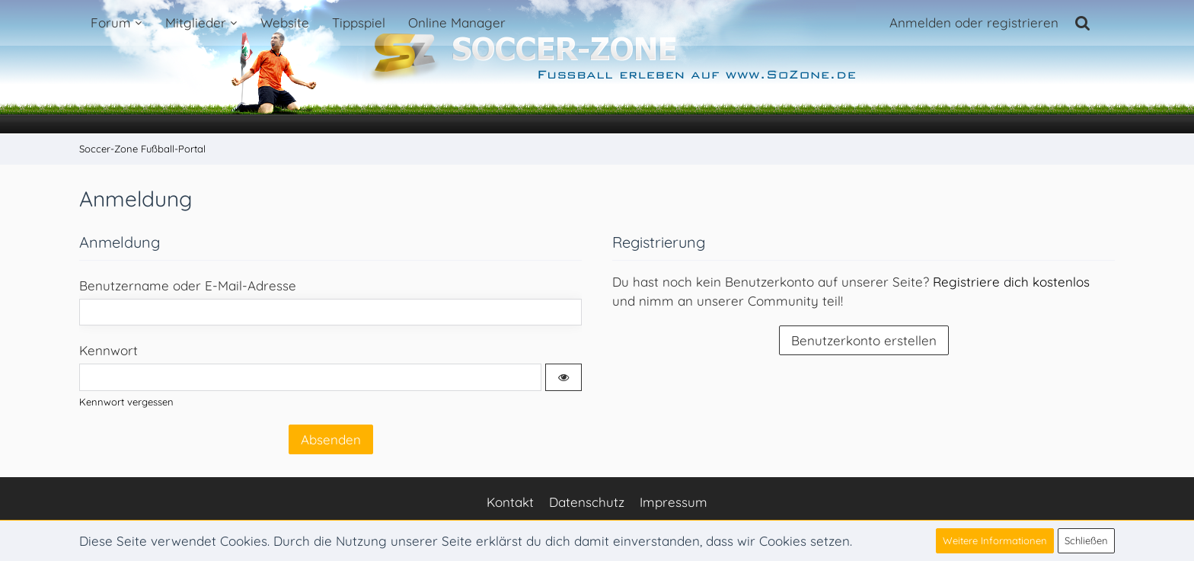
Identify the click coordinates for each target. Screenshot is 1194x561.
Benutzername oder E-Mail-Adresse (187, 285)
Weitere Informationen (995, 540)
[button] (563, 377)
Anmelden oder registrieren (973, 22)
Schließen (1086, 540)
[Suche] (1083, 23)
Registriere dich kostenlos (1011, 282)
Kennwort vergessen (126, 402)
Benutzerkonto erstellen (864, 340)
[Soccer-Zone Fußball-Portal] (597, 67)
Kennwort (108, 350)
